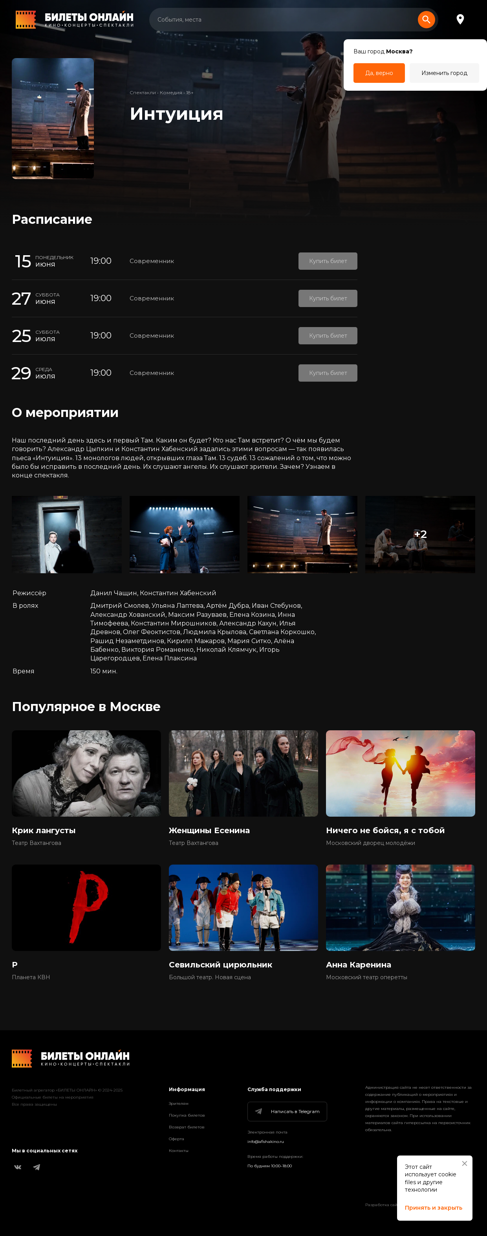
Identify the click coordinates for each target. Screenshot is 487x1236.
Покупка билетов (187, 1115)
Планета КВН (31, 977)
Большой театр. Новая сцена (210, 977)
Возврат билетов (187, 1127)
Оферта (176, 1138)
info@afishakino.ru (265, 1141)
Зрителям (179, 1103)
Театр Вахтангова (36, 843)
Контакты (179, 1150)
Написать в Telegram (287, 1111)
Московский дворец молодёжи (370, 843)
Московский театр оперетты (366, 977)
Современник (152, 261)
